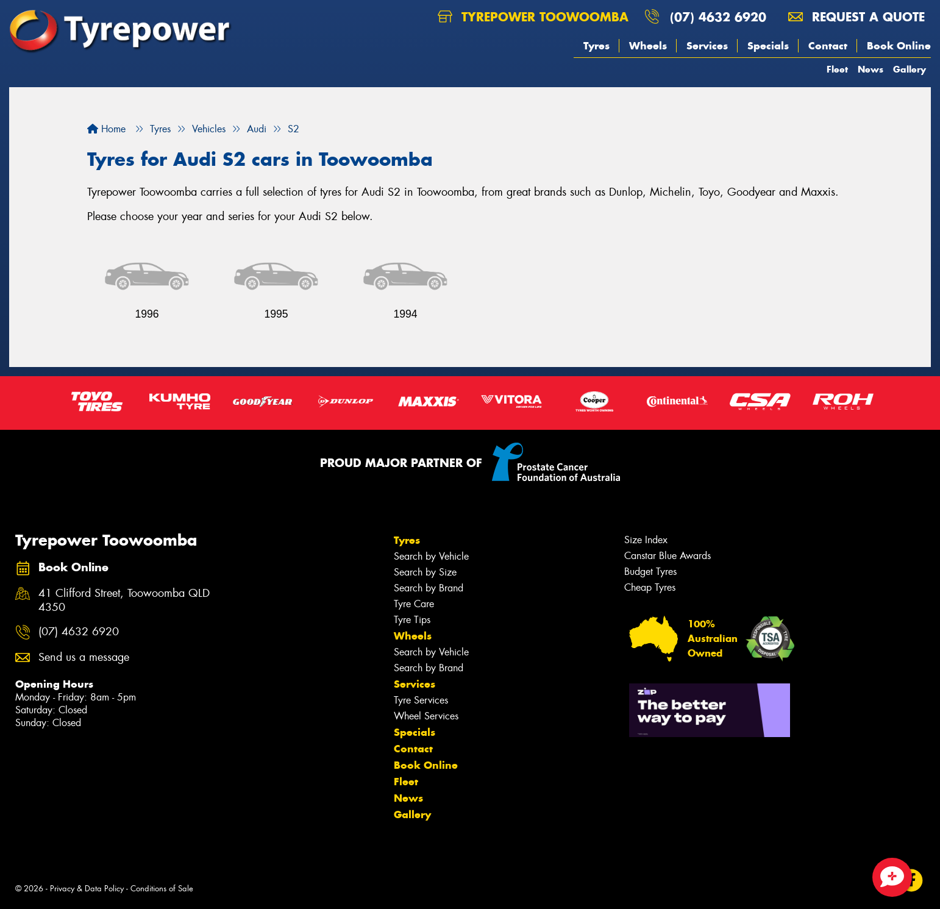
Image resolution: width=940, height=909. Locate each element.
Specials (768, 45)
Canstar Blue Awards (667, 555)
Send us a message (83, 658)
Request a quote (856, 16)
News (870, 69)
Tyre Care (414, 603)
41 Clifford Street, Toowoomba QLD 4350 (124, 600)
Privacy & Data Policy (87, 888)
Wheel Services (426, 716)
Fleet (837, 69)
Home (106, 129)
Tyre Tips (412, 619)
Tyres (596, 45)
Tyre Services (421, 700)
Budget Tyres (650, 571)
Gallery (909, 69)
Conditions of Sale (161, 888)
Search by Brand (428, 588)
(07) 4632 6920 (718, 16)
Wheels (648, 45)
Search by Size (425, 572)
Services (707, 45)
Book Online (899, 45)
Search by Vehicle (431, 556)
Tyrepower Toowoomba (533, 16)
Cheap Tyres (649, 587)
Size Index (646, 539)
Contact (827, 45)
